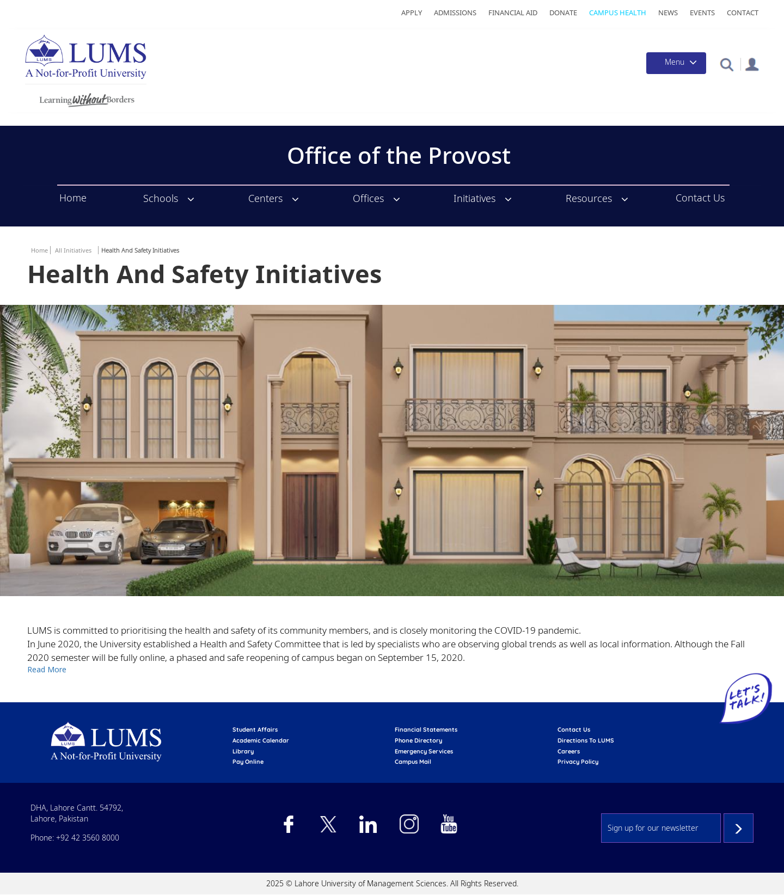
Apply (411, 12)
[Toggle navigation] (676, 63)
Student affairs (255, 729)
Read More (46, 669)
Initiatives (474, 198)
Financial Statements (426, 729)
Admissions (455, 12)
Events (702, 12)
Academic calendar (260, 740)
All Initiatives (73, 250)
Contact (742, 12)
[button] (726, 64)
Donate (563, 12)
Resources (589, 198)
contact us (574, 729)
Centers (265, 198)
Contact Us (700, 198)
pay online (248, 761)
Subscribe (739, 828)
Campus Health (617, 12)
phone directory (418, 740)
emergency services (424, 751)
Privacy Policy (578, 761)
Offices (368, 198)
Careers (569, 751)
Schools (160, 198)
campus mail (413, 761)
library (243, 751)
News (668, 12)
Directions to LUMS (586, 740)
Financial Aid (512, 12)
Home (73, 198)
